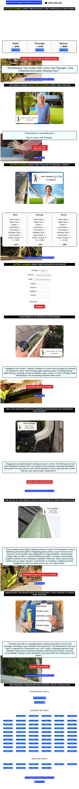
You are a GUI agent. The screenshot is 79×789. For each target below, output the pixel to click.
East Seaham (33, 721)
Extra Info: (33, 302)
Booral (20, 740)
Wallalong (59, 736)
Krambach (72, 751)
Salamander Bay (33, 732)
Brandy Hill (46, 716)
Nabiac (46, 751)
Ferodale (59, 721)
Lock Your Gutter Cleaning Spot (39, 59)
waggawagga (20, 768)
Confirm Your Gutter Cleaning (39, 575)
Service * (31, 275)
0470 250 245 (40, 157)
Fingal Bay (72, 721)
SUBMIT (39, 307)
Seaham (59, 732)
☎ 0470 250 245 (53, 3)
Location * (35, 270)
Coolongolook (33, 751)
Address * (33, 291)
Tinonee (71, 740)
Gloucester (46, 740)
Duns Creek (8, 721)
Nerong (20, 751)
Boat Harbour (33, 716)
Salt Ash (46, 732)
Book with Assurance (39, 483)
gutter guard (39, 703)
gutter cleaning (12, 9)
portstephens (8, 768)
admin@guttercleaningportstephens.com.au (40, 79)
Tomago (46, 736)
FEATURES (15, 50)
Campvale (59, 716)
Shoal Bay (72, 732)
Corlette (72, 716)
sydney (46, 768)
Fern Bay (46, 721)
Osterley (8, 732)
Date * (30, 279)
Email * (33, 295)
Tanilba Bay (20, 736)
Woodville (8, 740)
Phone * (33, 287)
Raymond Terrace (20, 732)
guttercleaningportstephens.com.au (24, 2)
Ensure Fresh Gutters (39, 387)
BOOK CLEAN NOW (39, 667)
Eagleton (21, 721)
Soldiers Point (8, 736)
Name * (34, 284)
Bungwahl (8, 751)
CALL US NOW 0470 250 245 (39, 148)
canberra (33, 768)
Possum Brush (59, 751)
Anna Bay (20, 716)
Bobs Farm (33, 740)
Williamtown (71, 736)
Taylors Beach (33, 736)
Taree (59, 740)
